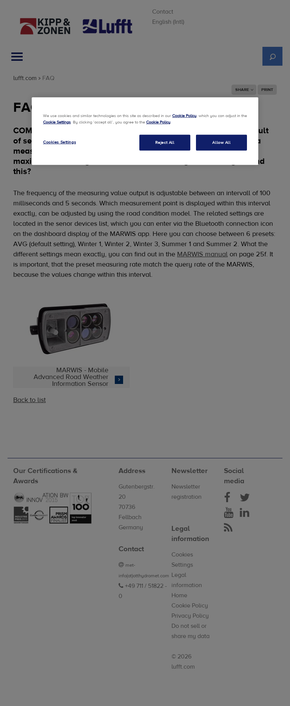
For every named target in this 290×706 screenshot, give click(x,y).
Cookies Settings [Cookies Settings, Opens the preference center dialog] (59, 142)
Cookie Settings (57, 122)
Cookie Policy (184, 115)
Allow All (221, 142)
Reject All (164, 142)
